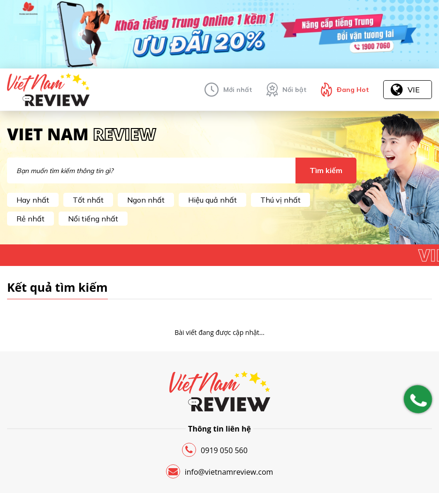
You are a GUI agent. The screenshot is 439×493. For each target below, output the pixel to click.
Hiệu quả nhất (212, 200)
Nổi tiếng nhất (93, 218)
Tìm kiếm (326, 170)
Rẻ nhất (30, 218)
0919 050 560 (215, 450)
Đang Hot (353, 89)
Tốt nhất (88, 200)
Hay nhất (32, 200)
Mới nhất (237, 89)
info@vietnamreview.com (219, 471)
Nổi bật (294, 89)
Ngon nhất (146, 200)
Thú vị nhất (280, 200)
